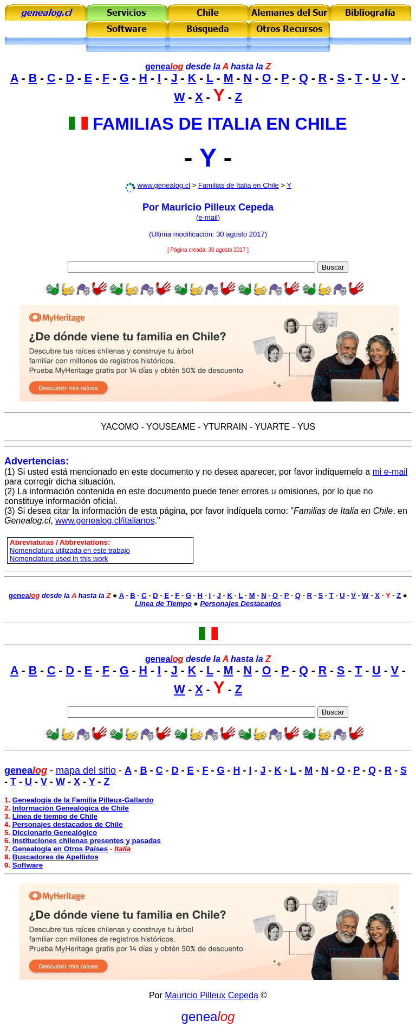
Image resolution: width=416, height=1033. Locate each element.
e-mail (207, 217)
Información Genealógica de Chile (70, 808)
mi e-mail (390, 471)
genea (164, 66)
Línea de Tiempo (163, 604)
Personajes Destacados (240, 604)
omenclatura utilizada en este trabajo (72, 550)
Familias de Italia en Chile (238, 185)
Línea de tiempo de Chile (55, 816)
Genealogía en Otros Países (60, 849)
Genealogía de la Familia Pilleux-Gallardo (83, 800)
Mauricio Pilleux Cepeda (211, 995)
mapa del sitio (86, 770)
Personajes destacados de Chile (67, 824)
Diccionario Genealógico (54, 832)
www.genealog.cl (164, 185)
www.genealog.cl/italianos (104, 520)
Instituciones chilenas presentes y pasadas (86, 841)
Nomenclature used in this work (59, 558)
